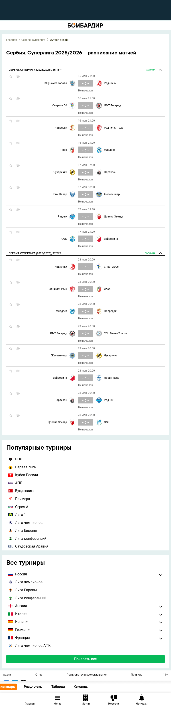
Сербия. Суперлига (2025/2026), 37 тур (35, 253)
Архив (7, 675)
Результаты (42, 686)
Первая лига (22, 467)
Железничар (112, 194)
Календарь (15, 686)
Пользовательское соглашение (86, 675)
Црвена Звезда (113, 216)
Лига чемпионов (25, 523)
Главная (11, 39)
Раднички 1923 (113, 127)
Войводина (111, 238)
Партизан (110, 172)
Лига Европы (22, 530)
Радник (62, 216)
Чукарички (60, 172)
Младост (109, 149)
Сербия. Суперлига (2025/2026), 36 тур (35, 69)
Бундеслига (21, 491)
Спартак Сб (59, 105)
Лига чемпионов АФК (29, 645)
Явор (64, 149)
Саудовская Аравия (28, 546)
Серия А (18, 507)
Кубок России (23, 475)
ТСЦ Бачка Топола (55, 83)
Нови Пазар (59, 194)
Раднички (110, 83)
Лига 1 (17, 515)
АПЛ (15, 483)
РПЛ (15, 459)
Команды (90, 686)
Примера (19, 499)
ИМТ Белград (112, 105)
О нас (38, 675)
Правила (136, 675)
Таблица (67, 686)
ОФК (64, 238)
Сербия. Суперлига (33, 39)
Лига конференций (27, 538)
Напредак (61, 127)
